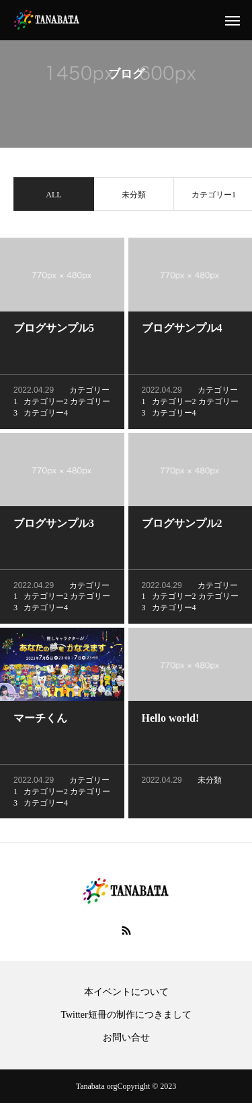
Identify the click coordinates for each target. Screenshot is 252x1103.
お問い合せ (126, 1038)
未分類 (134, 196)
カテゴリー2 (46, 402)
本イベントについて (126, 992)
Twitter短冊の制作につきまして (125, 1015)
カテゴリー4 (46, 414)
